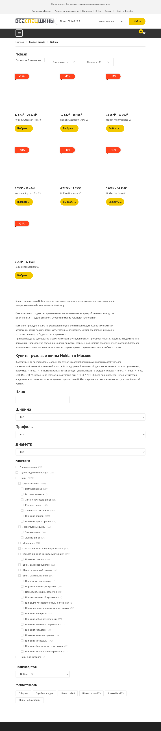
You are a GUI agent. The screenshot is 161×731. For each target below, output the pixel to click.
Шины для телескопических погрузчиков (47, 608)
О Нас (98, 11)
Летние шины (32, 537)
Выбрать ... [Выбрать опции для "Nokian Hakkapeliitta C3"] (23, 275)
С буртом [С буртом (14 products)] (23, 693)
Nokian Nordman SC (70, 193)
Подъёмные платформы (38, 581)
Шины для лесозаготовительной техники (47, 602)
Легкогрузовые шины (34, 526)
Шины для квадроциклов (36, 564)
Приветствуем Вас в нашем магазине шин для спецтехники (80, 4)
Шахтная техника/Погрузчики (41, 597)
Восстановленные (34, 494)
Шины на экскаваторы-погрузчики (43, 651)
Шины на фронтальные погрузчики (44, 646)
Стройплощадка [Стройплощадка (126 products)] (44, 693)
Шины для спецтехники (35, 575)
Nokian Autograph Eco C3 (28, 193)
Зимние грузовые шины (38, 499)
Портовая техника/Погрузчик (40, 586)
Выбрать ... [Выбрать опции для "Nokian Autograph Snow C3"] (69, 128)
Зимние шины (32, 532)
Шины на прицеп (34, 516)
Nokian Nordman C (116, 193)
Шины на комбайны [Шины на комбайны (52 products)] (29, 700)
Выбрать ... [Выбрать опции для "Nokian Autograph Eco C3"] (23, 202)
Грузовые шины (31, 483)
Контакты (87, 11)
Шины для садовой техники (37, 570)
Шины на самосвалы (36, 640)
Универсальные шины (37, 510)
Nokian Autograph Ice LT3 (28, 119)
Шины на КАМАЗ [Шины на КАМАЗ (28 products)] (91, 693)
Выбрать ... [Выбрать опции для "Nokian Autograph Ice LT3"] (23, 128)
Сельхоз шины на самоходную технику (43, 553)
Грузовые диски (28, 467)
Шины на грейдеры (35, 629)
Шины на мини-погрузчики (39, 635)
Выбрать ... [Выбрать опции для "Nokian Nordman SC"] (69, 202)
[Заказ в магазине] (61, 62)
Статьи (108, 11)
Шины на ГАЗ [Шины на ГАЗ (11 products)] (68, 693)
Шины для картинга (30, 657)
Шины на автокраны (36, 613)
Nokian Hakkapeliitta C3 (27, 266)
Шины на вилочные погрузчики (42, 624)
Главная (20, 42)
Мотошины (28, 543)
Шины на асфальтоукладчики (40, 619)
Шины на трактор (34, 559)
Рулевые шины (33, 505)
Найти (137, 21)
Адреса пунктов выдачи (67, 11)
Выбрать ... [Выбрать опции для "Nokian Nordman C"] (115, 202)
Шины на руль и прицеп (38, 521)
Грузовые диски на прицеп (34, 472)
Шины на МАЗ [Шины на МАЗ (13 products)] (115, 693)
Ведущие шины (33, 488)
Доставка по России (41, 11)
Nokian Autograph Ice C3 (119, 119)
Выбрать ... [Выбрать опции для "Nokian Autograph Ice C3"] (115, 128)
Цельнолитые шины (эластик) (41, 591)
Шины (23, 478)
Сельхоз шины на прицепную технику (43, 548)
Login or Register (125, 11)
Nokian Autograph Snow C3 (74, 119)
